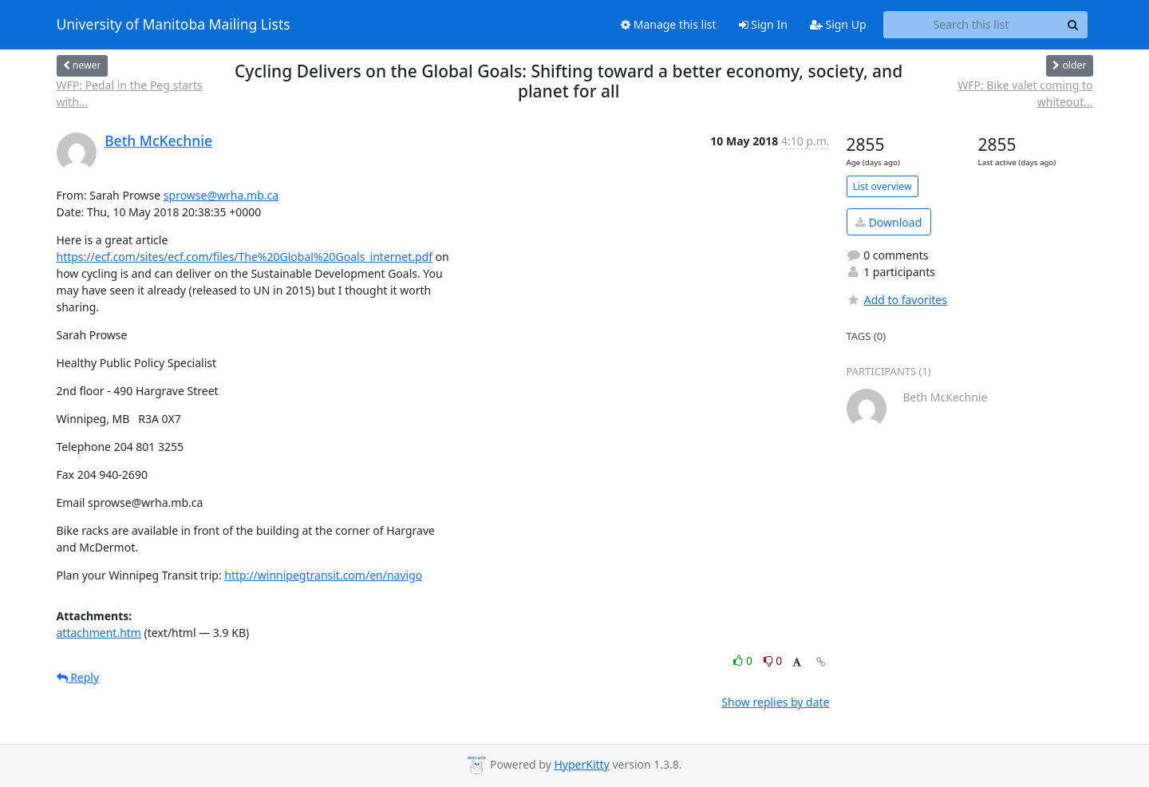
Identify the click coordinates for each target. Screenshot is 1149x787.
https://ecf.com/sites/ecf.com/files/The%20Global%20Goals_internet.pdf (244, 256)
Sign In (763, 24)
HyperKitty (581, 764)
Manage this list (669, 24)
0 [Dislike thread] (773, 660)
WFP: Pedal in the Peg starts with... (130, 93)
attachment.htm (99, 632)
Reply (78, 677)
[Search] (1073, 24)
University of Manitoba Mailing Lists (173, 24)
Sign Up (838, 24)
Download (888, 222)
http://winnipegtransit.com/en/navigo (323, 575)
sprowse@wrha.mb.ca (221, 195)
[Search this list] (971, 24)
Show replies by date (775, 702)
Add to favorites (897, 299)
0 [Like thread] (744, 660)
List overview (882, 186)
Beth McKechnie (158, 140)
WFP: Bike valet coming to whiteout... (1025, 93)
